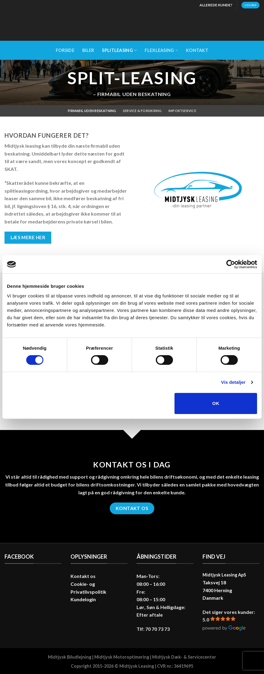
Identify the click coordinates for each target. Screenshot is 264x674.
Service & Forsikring (142, 111)
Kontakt (197, 50)
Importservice (182, 111)
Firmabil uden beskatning (92, 111)
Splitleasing (119, 50)
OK (215, 403)
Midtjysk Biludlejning (69, 657)
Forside (65, 50)
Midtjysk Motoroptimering (121, 657)
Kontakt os (83, 576)
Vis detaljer (233, 382)
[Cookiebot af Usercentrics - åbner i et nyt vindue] (230, 264)
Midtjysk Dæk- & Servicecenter (184, 657)
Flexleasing (161, 50)
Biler (88, 50)
